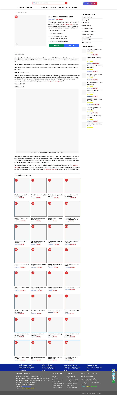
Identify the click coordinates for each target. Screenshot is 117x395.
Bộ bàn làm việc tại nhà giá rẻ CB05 (38, 265)
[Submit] (66, 3)
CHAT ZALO (71, 45)
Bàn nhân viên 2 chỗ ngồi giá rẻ (39, 195)
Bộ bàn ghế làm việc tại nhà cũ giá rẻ (21, 218)
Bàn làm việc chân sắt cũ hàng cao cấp (71, 358)
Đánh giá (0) (21, 54)
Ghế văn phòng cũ (71, 378)
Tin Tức (68, 7)
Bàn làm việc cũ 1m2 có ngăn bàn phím (37, 334)
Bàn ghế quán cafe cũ (72, 381)
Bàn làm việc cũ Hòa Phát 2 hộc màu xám (55, 358)
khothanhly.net (26, 386)
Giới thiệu (54, 376)
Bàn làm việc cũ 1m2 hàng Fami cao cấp (55, 334)
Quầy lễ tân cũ (70, 385)
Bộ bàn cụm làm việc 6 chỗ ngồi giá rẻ (72, 242)
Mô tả (15, 54)
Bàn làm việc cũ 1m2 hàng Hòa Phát (55, 218)
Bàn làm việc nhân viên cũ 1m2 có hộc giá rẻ (38, 242)
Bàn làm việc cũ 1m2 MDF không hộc (21, 242)
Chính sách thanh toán (58, 383)
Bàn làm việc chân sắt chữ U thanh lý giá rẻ (38, 218)
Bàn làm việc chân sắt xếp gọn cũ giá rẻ (55, 265)
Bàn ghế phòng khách (72, 380)
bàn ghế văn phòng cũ (54, 81)
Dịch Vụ (61, 7)
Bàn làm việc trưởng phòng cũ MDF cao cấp (38, 288)
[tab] (15, 54)
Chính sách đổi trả (56, 381)
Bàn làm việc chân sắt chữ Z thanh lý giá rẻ (55, 288)
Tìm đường (94, 386)
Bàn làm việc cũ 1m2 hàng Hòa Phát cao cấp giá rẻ (71, 218)
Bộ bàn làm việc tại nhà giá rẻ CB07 (72, 265)
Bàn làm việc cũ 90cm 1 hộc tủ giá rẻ (72, 311)
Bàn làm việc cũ (71, 376)
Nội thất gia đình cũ (72, 387)
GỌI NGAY (56, 45)
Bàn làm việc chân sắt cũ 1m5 (38, 358)
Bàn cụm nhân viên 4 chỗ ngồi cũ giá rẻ (71, 195)
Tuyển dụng (55, 378)
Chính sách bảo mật (57, 380)
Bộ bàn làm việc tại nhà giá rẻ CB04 (21, 288)
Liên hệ (88, 386)
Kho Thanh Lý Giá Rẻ (28, 388)
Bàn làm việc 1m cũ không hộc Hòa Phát (21, 195)
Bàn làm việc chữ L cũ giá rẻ (72, 287)
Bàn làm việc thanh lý (21, 12)
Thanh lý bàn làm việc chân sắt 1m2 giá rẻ (72, 334)
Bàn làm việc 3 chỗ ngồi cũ (55, 311)
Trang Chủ (44, 7)
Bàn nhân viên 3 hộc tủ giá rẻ (38, 311)
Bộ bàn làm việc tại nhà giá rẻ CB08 (21, 265)
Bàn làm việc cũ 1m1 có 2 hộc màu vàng (21, 311)
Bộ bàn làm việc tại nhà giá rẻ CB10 (55, 195)
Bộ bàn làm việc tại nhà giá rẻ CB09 (21, 358)
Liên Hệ (74, 7)
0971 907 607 (91, 3)
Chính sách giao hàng (57, 385)
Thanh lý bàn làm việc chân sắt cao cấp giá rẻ (21, 334)
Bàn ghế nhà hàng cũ (72, 383)
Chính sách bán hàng (57, 387)
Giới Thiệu (53, 7)
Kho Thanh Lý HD (68, 24)
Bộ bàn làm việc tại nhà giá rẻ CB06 (55, 242)
